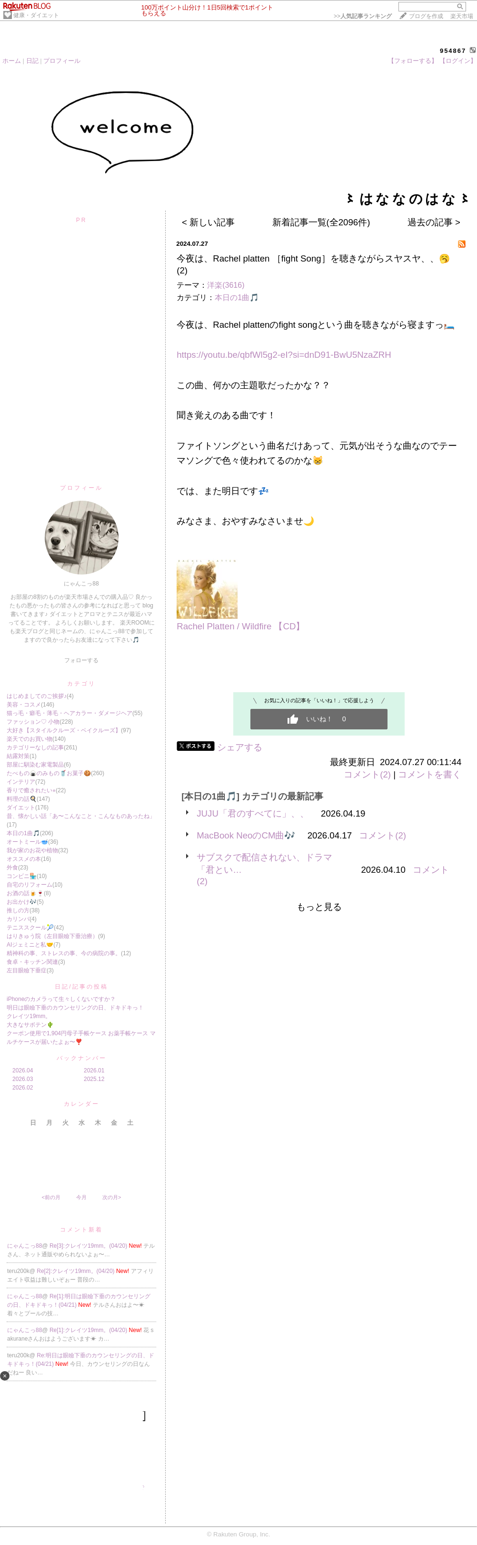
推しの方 (18, 910)
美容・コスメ (24, 704)
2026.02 (22, 1087)
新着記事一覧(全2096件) (321, 222)
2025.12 (94, 1079)
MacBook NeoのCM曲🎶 (246, 835)
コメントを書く (429, 774)
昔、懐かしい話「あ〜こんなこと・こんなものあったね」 (81, 816)
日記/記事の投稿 (81, 986)
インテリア (21, 781)
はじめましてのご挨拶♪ (37, 696)
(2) (182, 270)
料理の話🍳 (22, 799)
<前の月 (50, 1197)
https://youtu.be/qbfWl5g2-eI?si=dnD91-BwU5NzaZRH (284, 355)
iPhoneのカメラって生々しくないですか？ (61, 999)
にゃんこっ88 (24, 1245)
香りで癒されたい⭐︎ (31, 790)
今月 (81, 1197)
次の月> (111, 1197)
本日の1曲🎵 (23, 833)
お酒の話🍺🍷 (25, 893)
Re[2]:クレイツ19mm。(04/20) (76, 1271)
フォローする (81, 660)
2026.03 (22, 1079)
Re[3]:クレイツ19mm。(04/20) (89, 1245)
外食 (12, 867)
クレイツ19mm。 (29, 1016)
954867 (453, 50)
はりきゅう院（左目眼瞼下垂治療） (52, 936)
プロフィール (61, 60)
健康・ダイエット (36, 15)
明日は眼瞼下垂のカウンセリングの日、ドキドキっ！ (75, 1007)
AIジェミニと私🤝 (30, 944)
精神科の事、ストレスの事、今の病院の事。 (64, 953)
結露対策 (18, 756)
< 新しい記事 (208, 222)
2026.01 (94, 1070)
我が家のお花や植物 (32, 850)
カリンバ (18, 919)
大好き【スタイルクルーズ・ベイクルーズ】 (64, 730)
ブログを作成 (426, 16)
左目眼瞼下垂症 (27, 970)
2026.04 (22, 1070)
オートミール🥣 (27, 841)
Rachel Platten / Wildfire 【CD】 (241, 626)
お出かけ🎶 (22, 902)
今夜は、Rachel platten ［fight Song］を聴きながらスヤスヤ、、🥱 (313, 258)
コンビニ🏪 (22, 876)
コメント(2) (367, 774)
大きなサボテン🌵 (30, 1024)
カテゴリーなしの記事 (35, 747)
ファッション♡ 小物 (33, 721)
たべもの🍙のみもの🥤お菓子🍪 (49, 773)
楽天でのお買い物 (29, 739)
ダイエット (21, 807)
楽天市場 (461, 16)
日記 (32, 60)
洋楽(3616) (225, 285)
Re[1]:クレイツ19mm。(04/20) (89, 1330)
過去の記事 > (433, 222)
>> (363, 16)
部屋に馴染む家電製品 (35, 764)
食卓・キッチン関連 (32, 962)
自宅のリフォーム (29, 884)
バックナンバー (82, 1058)
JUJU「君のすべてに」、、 (253, 813)
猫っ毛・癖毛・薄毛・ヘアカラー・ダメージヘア (69, 713)
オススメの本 (24, 859)
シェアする (239, 747)
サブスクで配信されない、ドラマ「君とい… (264, 863)
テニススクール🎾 (30, 927)
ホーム (11, 60)
